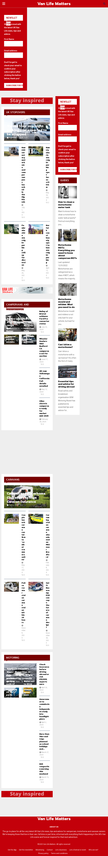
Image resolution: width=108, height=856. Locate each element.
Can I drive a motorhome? (65, 346)
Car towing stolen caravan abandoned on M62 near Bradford (48, 536)
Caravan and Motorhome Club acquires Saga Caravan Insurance (26, 497)
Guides (64, 180)
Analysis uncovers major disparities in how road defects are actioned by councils (19, 673)
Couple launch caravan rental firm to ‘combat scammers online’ (23, 537)
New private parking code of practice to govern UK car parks (11, 685)
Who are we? (93, 850)
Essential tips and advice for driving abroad (66, 384)
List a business (61, 850)
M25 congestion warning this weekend (44, 769)
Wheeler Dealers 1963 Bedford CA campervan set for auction (44, 347)
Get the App (12, 850)
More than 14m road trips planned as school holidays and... (44, 741)
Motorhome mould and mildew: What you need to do (66, 303)
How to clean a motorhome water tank (66, 204)
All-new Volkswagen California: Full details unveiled (44, 378)
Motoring (12, 658)
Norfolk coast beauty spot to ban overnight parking (48, 244)
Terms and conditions (59, 853)
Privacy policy (43, 853)
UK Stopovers (15, 112)
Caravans (13, 480)
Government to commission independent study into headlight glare (44, 709)
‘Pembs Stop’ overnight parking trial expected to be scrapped (27, 130)
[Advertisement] (27, 452)
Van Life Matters (54, 4)
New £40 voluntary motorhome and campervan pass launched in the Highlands (24, 174)
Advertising (39, 850)
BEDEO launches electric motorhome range (19, 322)
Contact (50, 850)
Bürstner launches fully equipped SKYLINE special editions (29, 333)
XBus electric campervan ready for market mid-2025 (44, 408)
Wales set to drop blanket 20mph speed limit (29, 687)
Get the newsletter (26, 850)
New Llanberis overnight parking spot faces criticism (48, 167)
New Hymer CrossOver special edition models (11, 335)
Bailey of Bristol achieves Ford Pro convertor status (44, 317)
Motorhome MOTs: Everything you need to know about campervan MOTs (67, 251)
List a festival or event (77, 850)
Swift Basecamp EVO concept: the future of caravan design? (48, 605)
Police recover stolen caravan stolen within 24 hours (24, 603)
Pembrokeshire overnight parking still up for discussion (24, 245)
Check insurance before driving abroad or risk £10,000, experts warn (44, 674)
